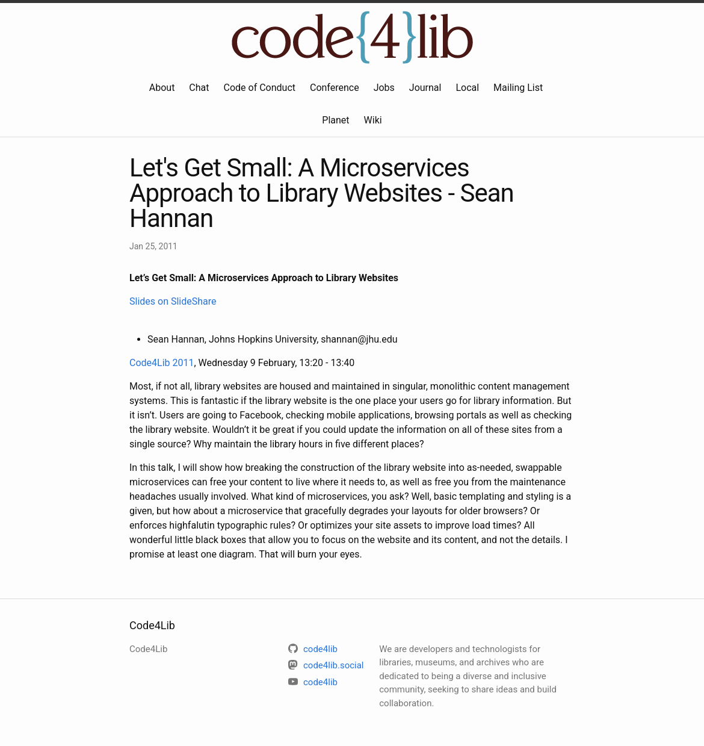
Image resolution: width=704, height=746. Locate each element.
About (162, 87)
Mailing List (518, 87)
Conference (334, 87)
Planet (335, 120)
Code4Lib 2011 (161, 362)
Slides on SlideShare (173, 301)
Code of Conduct (260, 87)
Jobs (384, 87)
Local (467, 87)
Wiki (373, 120)
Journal (425, 87)
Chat (199, 87)
